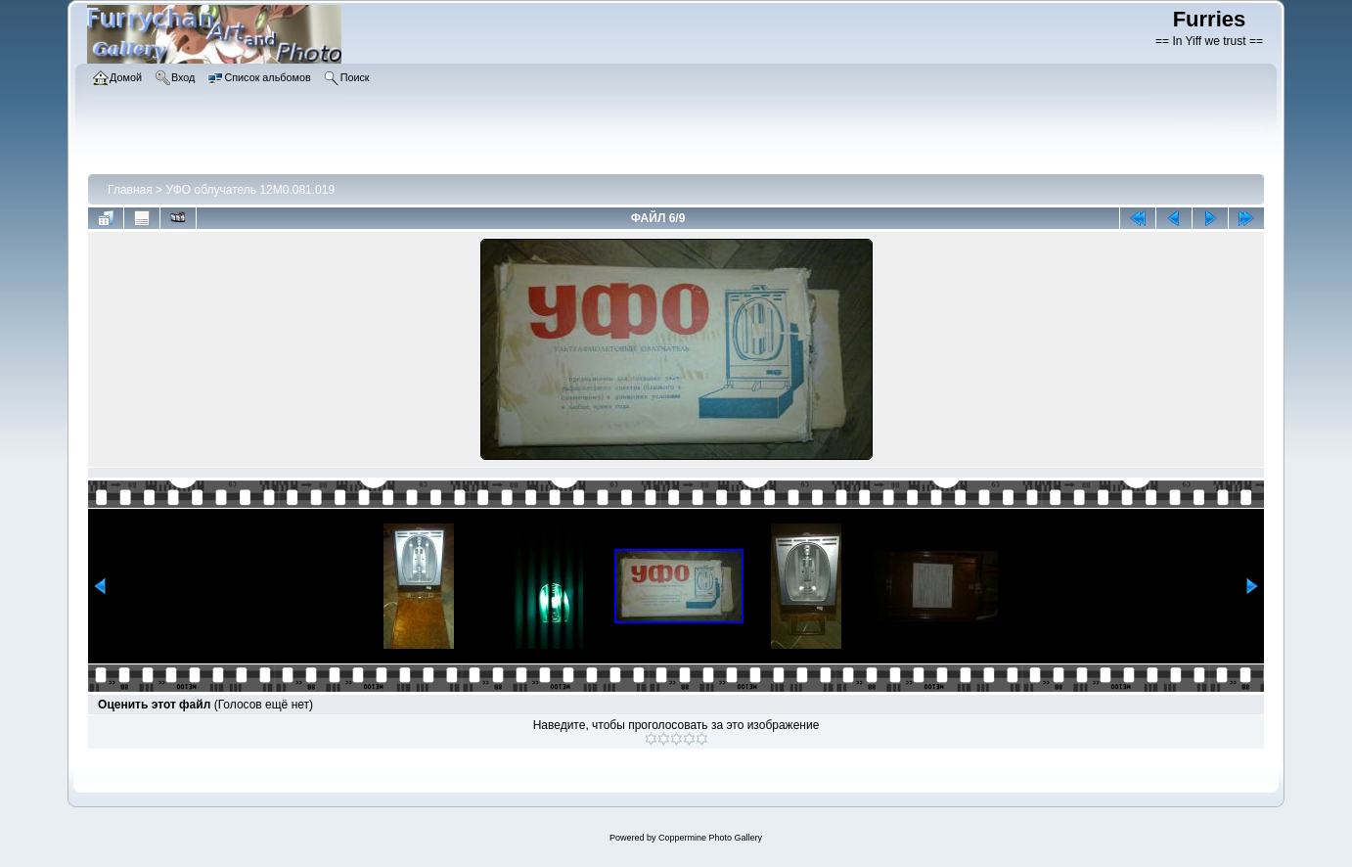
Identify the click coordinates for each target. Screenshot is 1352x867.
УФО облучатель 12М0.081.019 (250, 190)
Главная (130, 190)
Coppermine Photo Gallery (710, 838)
